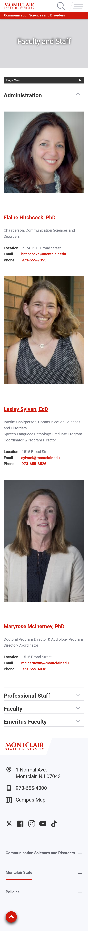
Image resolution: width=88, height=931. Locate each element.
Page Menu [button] (13, 80)
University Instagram (31, 823)
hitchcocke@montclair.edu (43, 254)
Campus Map (25, 800)
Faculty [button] (13, 708)
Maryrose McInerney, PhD (34, 626)
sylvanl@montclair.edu (40, 458)
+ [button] (80, 854)
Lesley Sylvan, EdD (26, 409)
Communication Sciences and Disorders (34, 15)
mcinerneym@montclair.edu (45, 663)
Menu (77, 2)
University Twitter (9, 823)
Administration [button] (23, 95)
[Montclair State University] (19, 6)
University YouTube (42, 823)
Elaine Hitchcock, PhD (30, 217)
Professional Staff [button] (27, 695)
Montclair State (19, 872)
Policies (12, 892)
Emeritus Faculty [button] (25, 721)
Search (61, 2)
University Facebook (20, 823)
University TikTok (54, 823)
